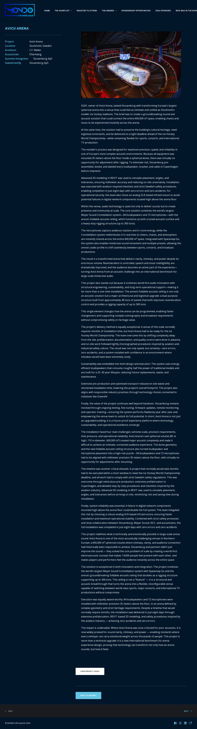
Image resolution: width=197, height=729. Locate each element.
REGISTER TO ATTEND (87, 11)
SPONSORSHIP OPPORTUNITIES (136, 11)
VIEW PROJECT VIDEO (89, 671)
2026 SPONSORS (163, 11)
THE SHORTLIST (63, 11)
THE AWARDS (109, 11)
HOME (47, 11)
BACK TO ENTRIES (88, 695)
